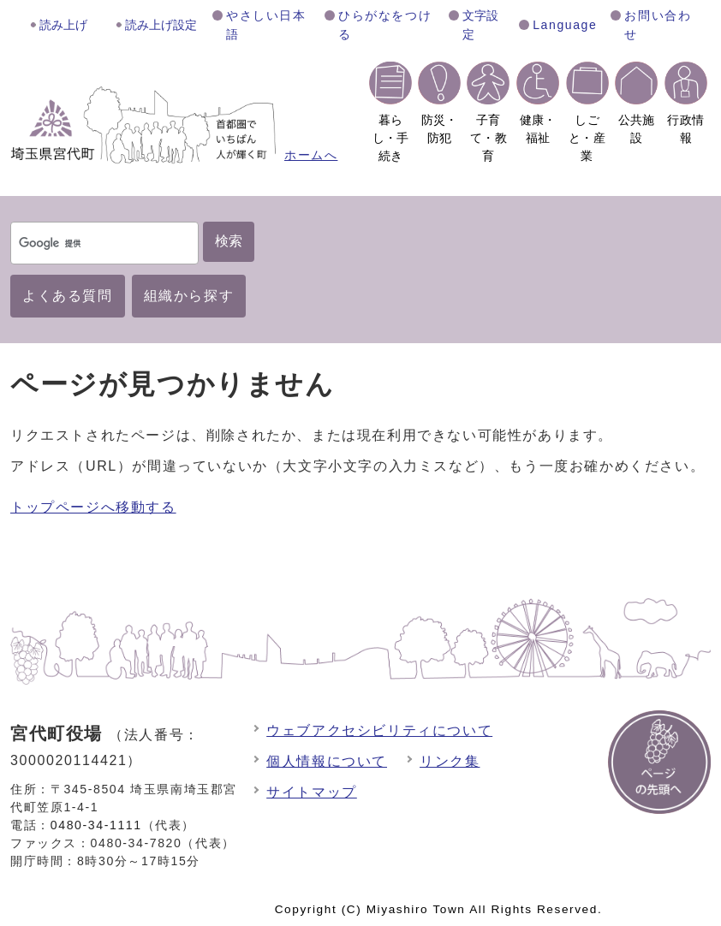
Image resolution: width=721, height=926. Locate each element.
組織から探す (189, 295)
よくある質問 (67, 295)
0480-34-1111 (96, 825)
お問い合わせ (657, 24)
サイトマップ (311, 792)
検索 (228, 241)
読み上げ (63, 25)
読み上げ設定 (161, 25)
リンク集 (450, 761)
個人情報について (326, 761)
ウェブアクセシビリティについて (379, 730)
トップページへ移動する (93, 507)
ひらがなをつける (385, 24)
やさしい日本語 (266, 24)
